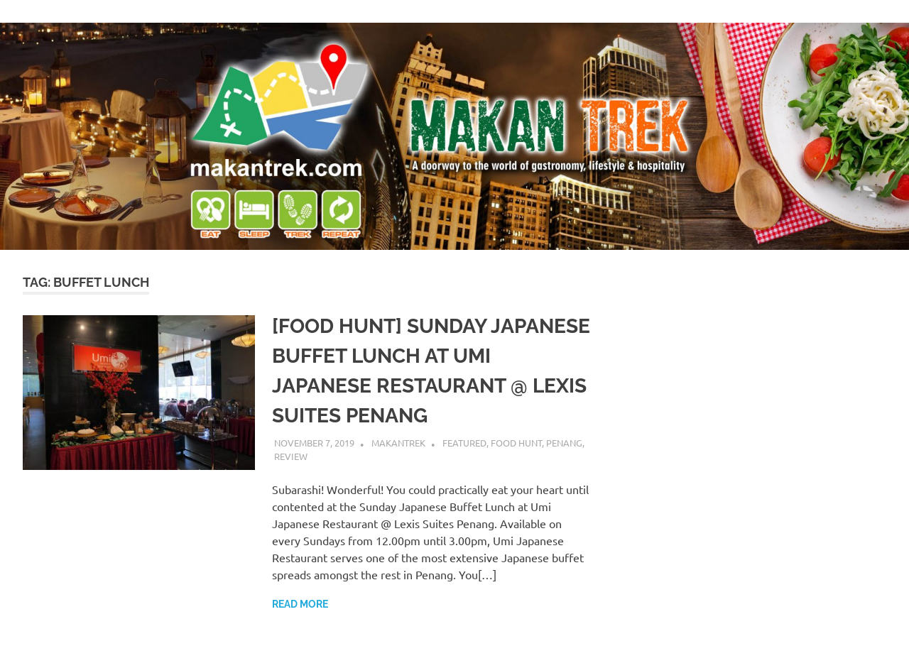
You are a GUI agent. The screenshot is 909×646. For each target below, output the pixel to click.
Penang (564, 443)
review (290, 456)
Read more (300, 604)
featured (464, 443)
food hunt (516, 443)
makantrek (398, 443)
